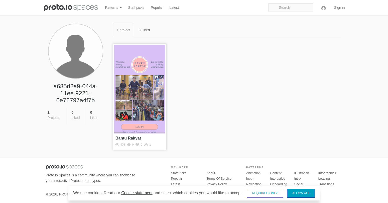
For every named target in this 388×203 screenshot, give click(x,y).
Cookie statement (137, 193)
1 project (123, 30)
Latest (174, 8)
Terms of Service (219, 178)
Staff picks (136, 8)
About (211, 173)
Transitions (326, 184)
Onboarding (278, 184)
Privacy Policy (217, 184)
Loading (324, 178)
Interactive (277, 178)
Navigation (254, 184)
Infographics (327, 173)
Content (276, 173)
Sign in (339, 8)
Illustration (301, 173)
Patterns (113, 8)
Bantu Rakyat (128, 138)
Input (249, 178)
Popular (157, 8)
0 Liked (144, 30)
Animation (253, 173)
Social (298, 184)
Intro (297, 178)
